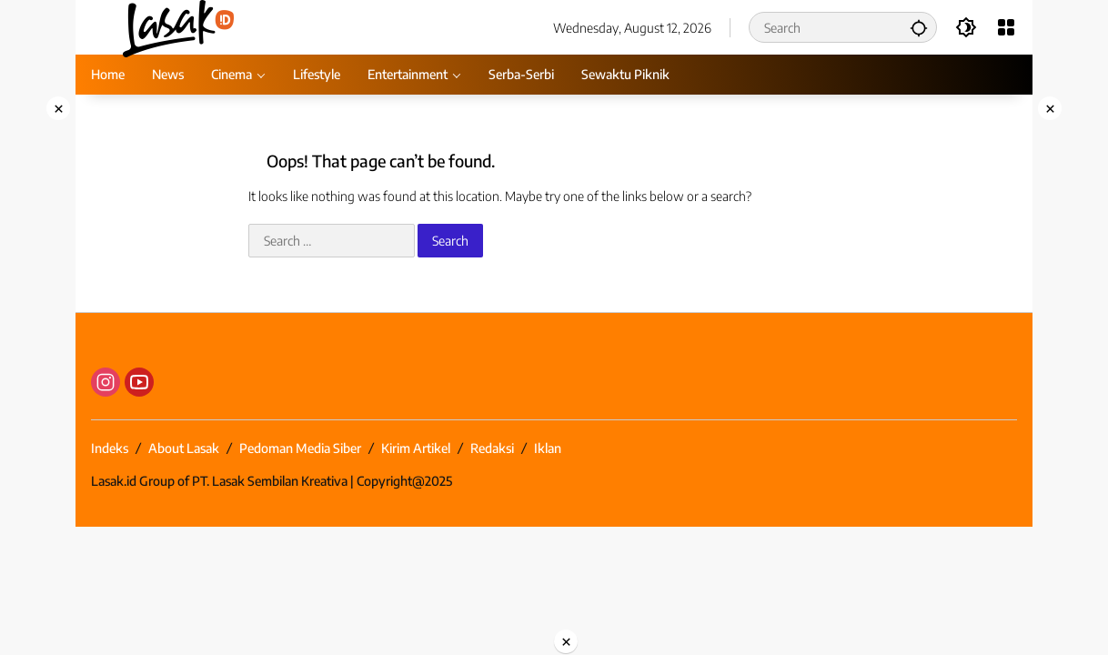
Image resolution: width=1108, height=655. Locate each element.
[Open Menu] (1006, 27)
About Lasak (183, 448)
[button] (919, 27)
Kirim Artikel (415, 448)
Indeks (109, 448)
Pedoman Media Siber (300, 448)
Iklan (547, 448)
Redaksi (492, 448)
